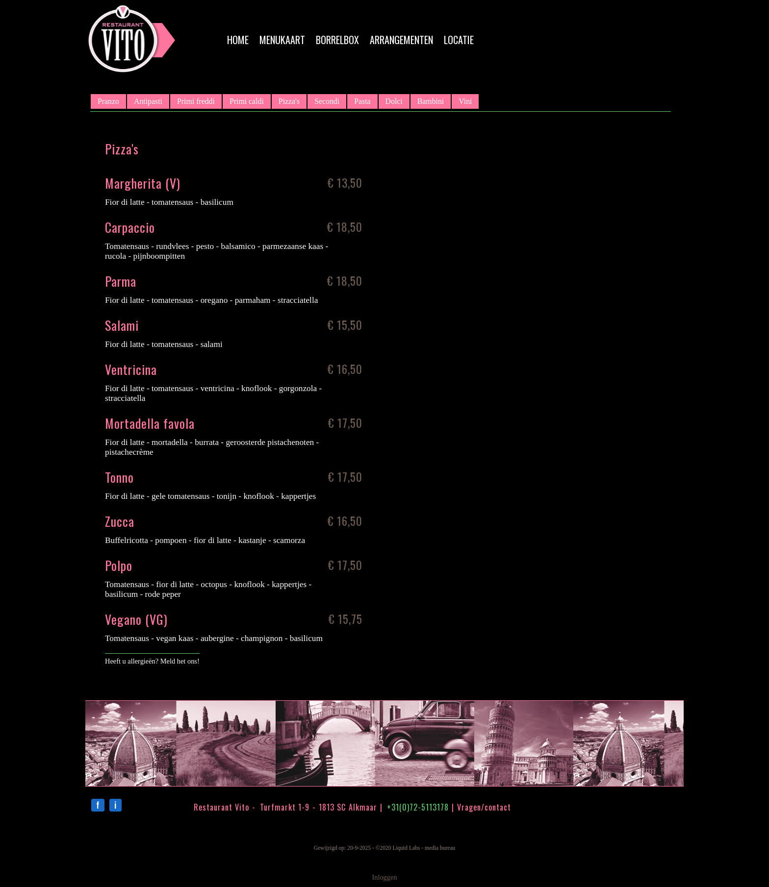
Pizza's (289, 101)
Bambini (430, 101)
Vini (465, 101)
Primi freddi (196, 101)
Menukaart (282, 39)
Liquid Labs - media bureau (423, 848)
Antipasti (148, 101)
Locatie (459, 39)
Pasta (362, 101)
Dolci (394, 101)
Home (238, 39)
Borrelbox (337, 39)
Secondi (326, 101)
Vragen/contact (484, 807)
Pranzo (108, 101)
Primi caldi (247, 101)
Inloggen (384, 877)
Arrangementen (401, 39)
